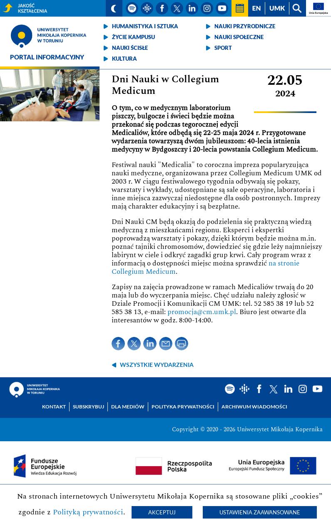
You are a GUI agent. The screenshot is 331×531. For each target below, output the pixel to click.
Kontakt (54, 406)
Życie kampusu (133, 37)
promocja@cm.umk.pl (201, 312)
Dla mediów (127, 406)
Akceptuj (162, 512)
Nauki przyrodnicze (244, 26)
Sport (223, 47)
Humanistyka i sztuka (145, 26)
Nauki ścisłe (130, 47)
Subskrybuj (88, 406)
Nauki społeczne (239, 37)
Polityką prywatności (88, 512)
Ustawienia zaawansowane (259, 512)
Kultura (124, 58)
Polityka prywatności (183, 406)
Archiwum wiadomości (254, 406)
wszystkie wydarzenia (157, 364)
